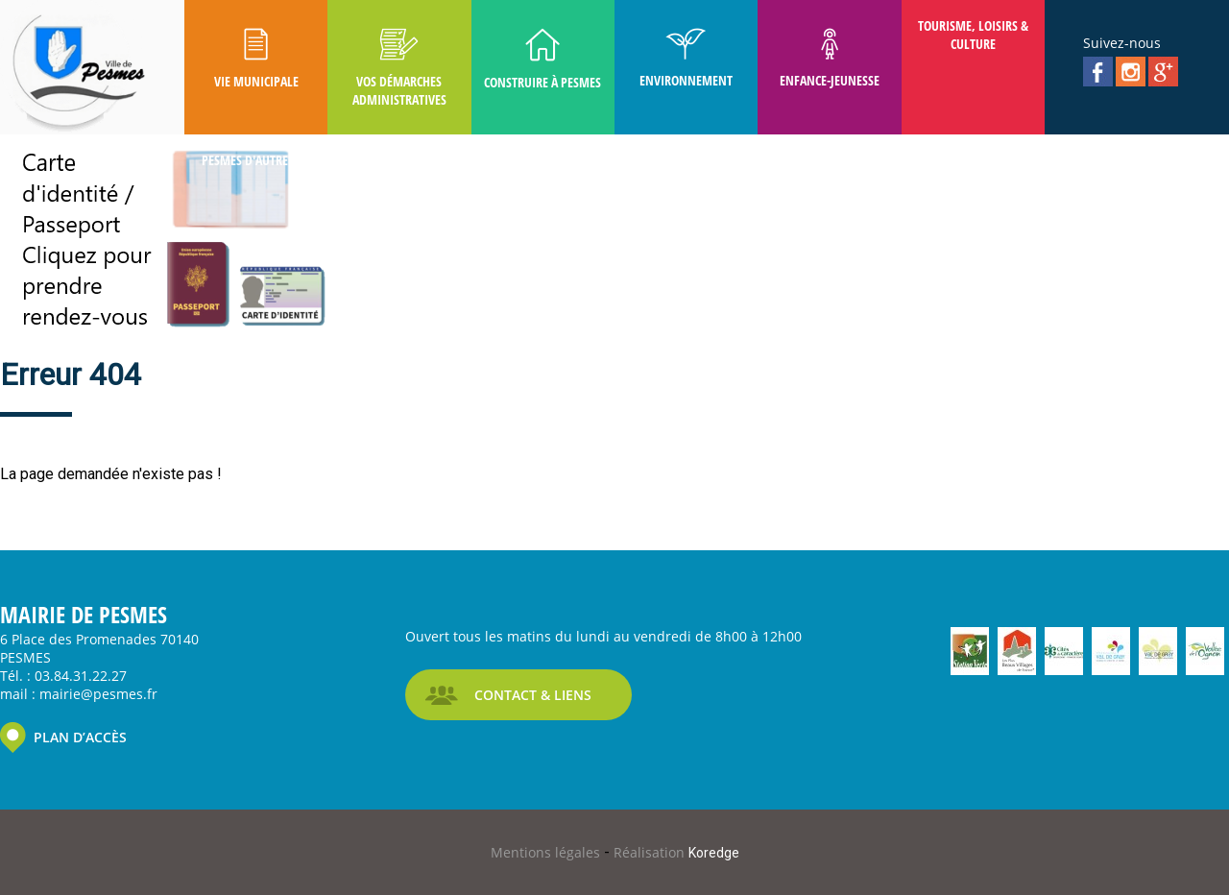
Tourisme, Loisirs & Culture (973, 34)
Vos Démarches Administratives (399, 68)
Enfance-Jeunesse (830, 58)
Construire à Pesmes (542, 59)
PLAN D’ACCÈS (80, 737)
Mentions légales (547, 852)
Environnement (686, 58)
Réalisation (676, 852)
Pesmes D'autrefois (256, 160)
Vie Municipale (256, 59)
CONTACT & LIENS (532, 695)
